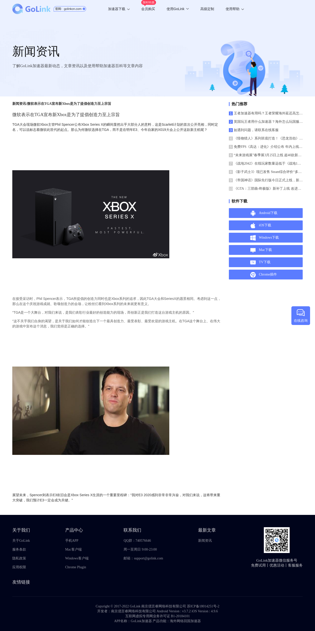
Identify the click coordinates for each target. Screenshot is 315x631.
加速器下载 (119, 9)
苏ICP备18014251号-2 (203, 606)
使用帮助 (235, 9)
